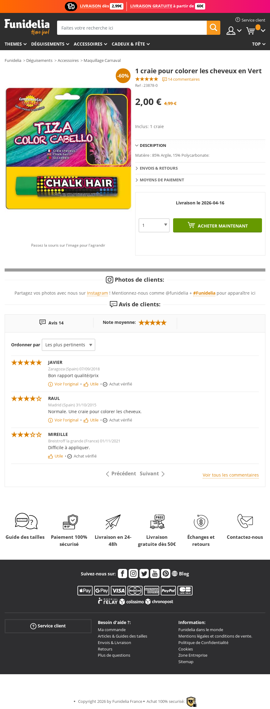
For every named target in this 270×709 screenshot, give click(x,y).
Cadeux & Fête (128, 44)
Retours (105, 649)
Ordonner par (25, 345)
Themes (13, 44)
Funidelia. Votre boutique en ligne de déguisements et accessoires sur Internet (27, 27)
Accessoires (88, 44)
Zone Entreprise (192, 655)
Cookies (185, 649)
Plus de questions (114, 655)
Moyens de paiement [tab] (162, 180)
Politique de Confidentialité (203, 642)
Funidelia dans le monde (200, 629)
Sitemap (185, 661)
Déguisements (47, 44)
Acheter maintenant (222, 226)
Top (256, 44)
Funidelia (13, 60)
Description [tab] (153, 145)
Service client (48, 626)
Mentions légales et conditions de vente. (215, 636)
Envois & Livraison (114, 642)
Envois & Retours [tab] (159, 168)
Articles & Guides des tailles (122, 636)
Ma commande (112, 629)
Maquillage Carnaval (102, 60)
